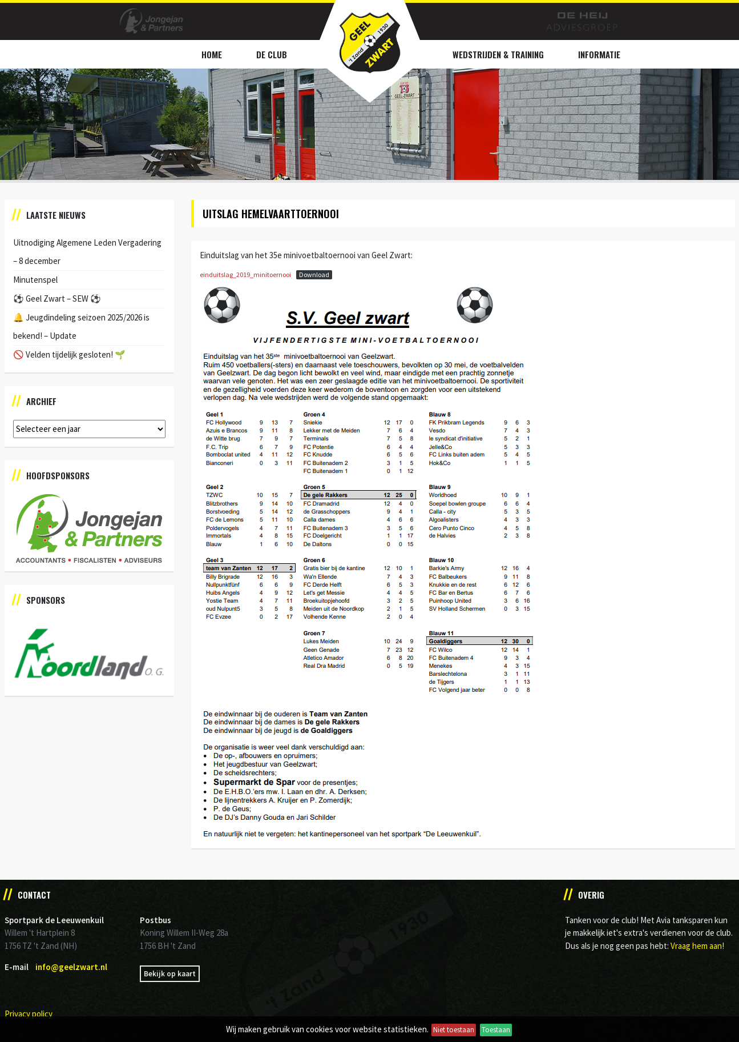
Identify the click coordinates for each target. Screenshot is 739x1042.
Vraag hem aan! (697, 945)
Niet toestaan (453, 1030)
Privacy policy (29, 1013)
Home (211, 54)
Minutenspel (35, 279)
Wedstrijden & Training (498, 54)
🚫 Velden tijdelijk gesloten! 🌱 (69, 354)
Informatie (599, 54)
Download (314, 274)
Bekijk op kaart (170, 974)
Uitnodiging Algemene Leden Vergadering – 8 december (87, 251)
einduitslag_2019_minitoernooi (245, 274)
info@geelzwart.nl (71, 966)
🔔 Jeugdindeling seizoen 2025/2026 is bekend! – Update (81, 326)
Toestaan (496, 1030)
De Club (271, 54)
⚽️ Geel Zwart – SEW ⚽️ (57, 298)
